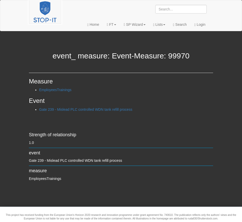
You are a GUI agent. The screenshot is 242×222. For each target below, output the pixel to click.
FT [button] (111, 24)
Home (93, 24)
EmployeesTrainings (55, 90)
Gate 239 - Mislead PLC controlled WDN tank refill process (85, 109)
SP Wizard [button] (135, 24)
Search (179, 24)
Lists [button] (159, 24)
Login (199, 24)
